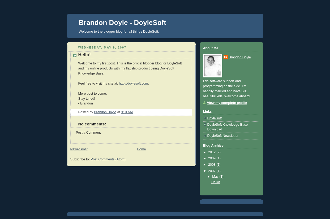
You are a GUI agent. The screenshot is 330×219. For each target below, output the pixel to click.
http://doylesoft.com (133, 83)
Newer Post (79, 149)
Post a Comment (88, 132)
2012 (212, 152)
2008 (212, 165)
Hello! (215, 182)
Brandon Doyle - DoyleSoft (122, 23)
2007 (212, 171)
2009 (212, 158)
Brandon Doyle (240, 57)
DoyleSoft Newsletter (223, 136)
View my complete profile (227, 103)
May (215, 176)
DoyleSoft (214, 118)
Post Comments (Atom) (108, 159)
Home (141, 149)
